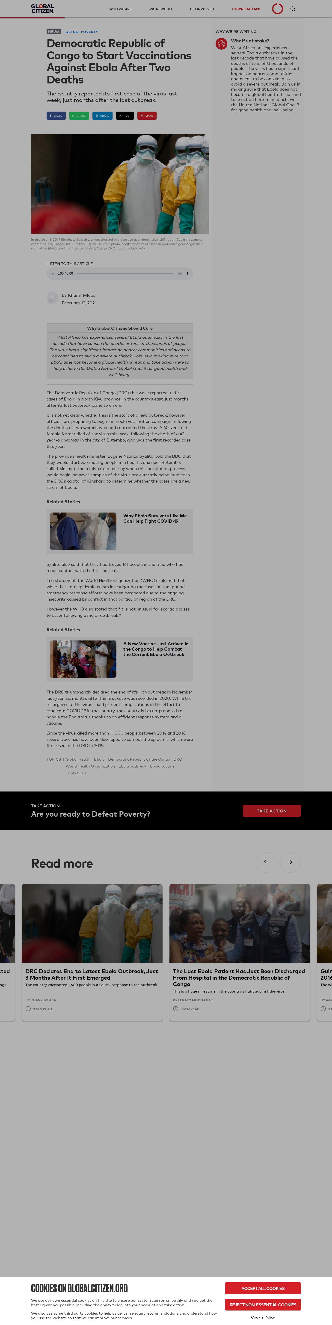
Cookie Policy (263, 1317)
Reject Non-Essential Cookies (263, 1304)
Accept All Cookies (263, 1288)
